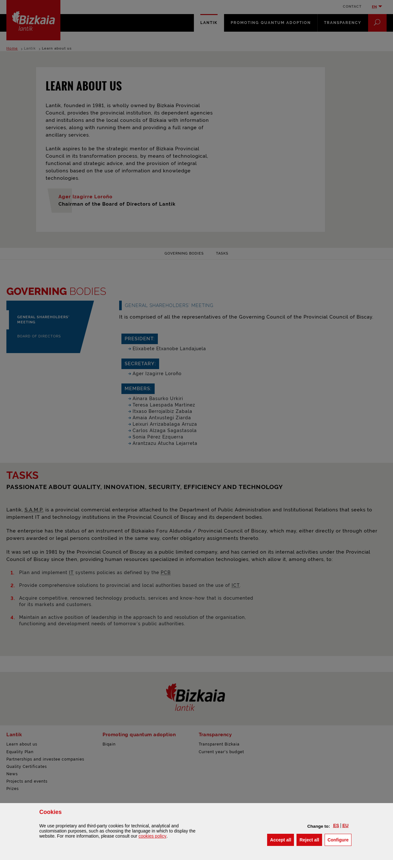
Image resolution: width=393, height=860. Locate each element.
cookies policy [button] (152, 836)
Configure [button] (339, 839)
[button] (336, 825)
